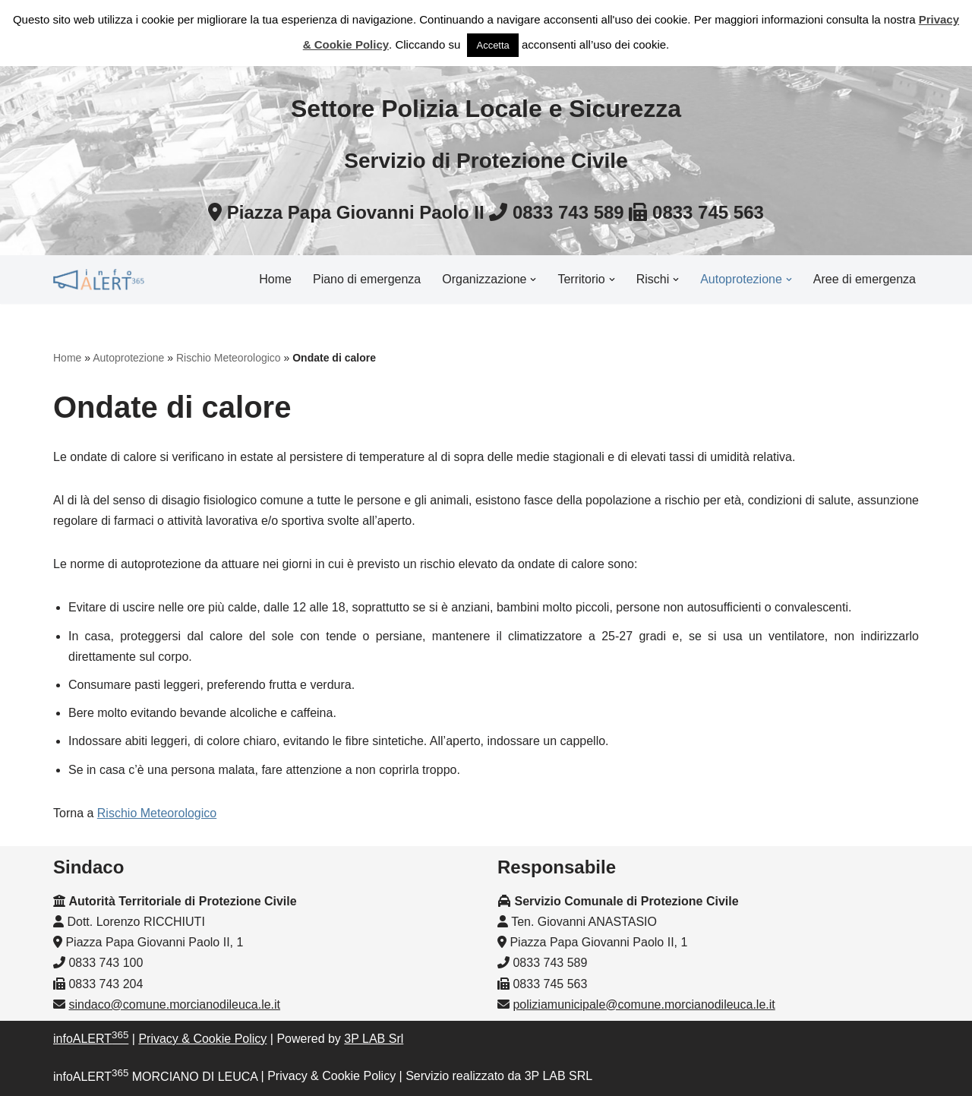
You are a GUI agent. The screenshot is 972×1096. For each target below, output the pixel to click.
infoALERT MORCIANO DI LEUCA (155, 1076)
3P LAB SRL (559, 1076)
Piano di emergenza (367, 279)
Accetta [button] (492, 45)
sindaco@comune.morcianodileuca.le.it (174, 1004)
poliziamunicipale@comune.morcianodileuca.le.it (644, 1004)
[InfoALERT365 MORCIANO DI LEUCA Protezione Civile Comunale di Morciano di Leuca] (98, 279)
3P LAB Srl (373, 1038)
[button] (533, 279)
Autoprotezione (128, 358)
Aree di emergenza (864, 279)
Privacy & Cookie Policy (202, 1038)
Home (275, 279)
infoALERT (90, 1038)
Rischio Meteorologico (228, 358)
